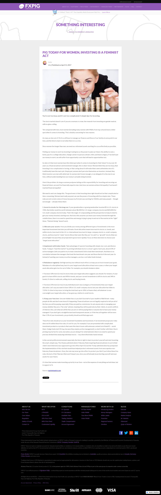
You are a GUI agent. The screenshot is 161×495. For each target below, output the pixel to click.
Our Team (25, 412)
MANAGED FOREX (88, 407)
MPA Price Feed (47, 421)
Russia (27, 456)
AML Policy (46, 483)
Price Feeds (84, 6)
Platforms (74, 6)
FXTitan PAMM (86, 409)
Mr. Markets (124, 418)
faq (132, 6)
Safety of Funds (27, 421)
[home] (29, 7)
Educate (123, 409)
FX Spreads (65, 409)
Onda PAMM (85, 418)
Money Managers (106, 412)
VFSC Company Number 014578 (68, 442)
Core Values (26, 415)
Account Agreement (68, 424)
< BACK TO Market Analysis (80, 32)
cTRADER (45, 412)
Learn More (106, 12)
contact (139, 6)
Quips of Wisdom (126, 424)
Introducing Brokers (107, 409)
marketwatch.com (54, 370)
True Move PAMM (87, 415)
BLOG (127, 6)
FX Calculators (66, 412)
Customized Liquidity (48, 424)
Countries (62, 454)
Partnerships (118, 6)
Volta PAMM (85, 412)
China (23, 456)
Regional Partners (107, 421)
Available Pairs (66, 415)
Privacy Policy (37, 483)
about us (65, 6)
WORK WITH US (107, 407)
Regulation (25, 418)
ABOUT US (26, 407)
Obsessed (124, 421)
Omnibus (104, 424)
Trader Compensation (68, 421)
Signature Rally (45, 470)
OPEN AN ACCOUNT (125, 2)
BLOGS (123, 407)
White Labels (105, 415)
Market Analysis (126, 415)
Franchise (104, 418)
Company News (126, 412)
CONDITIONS (67, 407)
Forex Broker (25, 454)
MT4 (43, 409)
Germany (133, 454)
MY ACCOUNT (138, 2)
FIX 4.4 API (45, 415)
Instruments (94, 6)
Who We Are (26, 409)
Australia (93, 454)
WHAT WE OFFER (48, 407)
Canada (126, 454)
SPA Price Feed (47, 418)
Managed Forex (106, 6)
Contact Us (25, 424)
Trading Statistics (67, 418)
